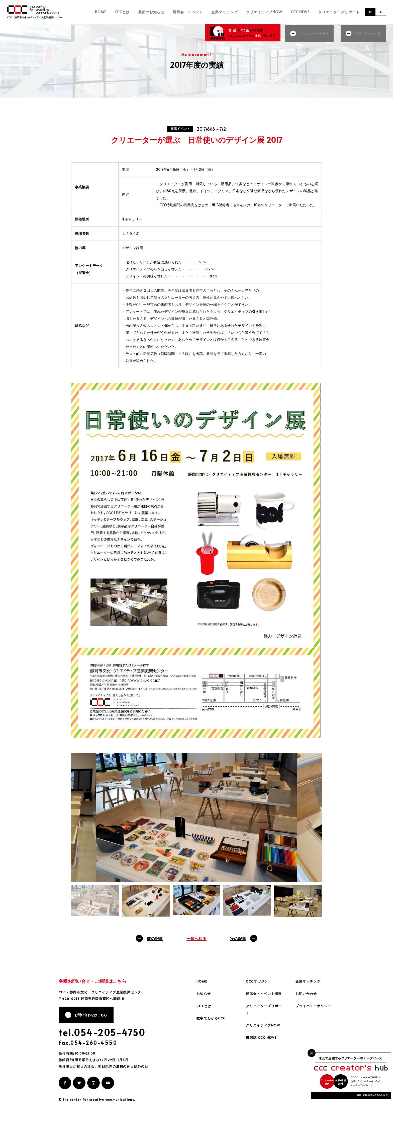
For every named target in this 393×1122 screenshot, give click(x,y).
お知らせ (204, 993)
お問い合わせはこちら (93, 1015)
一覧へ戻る (196, 938)
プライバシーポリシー (315, 1005)
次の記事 (238, 938)
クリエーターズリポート (339, 12)
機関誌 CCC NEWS (262, 1037)
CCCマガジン (257, 981)
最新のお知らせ (166, 12)
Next (309, 825)
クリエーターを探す (313, 32)
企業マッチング (234, 12)
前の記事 (155, 938)
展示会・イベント (200, 12)
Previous (83, 817)
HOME (122, 12)
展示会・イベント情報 (265, 993)
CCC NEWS (303, 12)
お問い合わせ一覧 (368, 32)
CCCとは (140, 12)
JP (369, 12)
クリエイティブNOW (270, 12)
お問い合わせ (307, 993)
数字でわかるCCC (212, 1018)
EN (380, 12)
